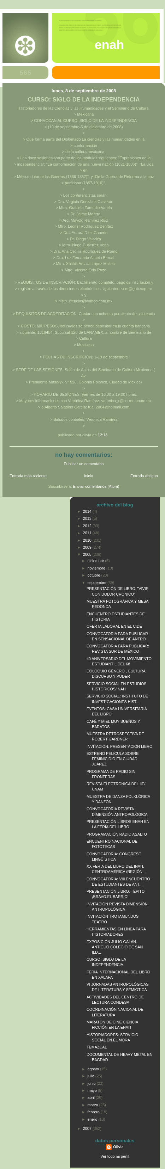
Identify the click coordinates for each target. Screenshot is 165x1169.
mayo (93, 1090)
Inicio (88, 476)
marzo (93, 1105)
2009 (88, 547)
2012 (88, 526)
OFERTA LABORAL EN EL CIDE (114, 626)
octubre (94, 575)
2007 (88, 1128)
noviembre (97, 568)
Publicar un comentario (84, 464)
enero (93, 1119)
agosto (94, 1069)
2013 (88, 518)
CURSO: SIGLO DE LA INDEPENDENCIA (84, 99)
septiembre (97, 582)
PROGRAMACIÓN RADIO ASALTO (117, 834)
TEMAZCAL (97, 1047)
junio (92, 1083)
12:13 (103, 435)
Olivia (118, 1147)
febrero (94, 1112)
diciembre (96, 561)
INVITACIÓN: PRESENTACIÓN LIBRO (120, 746)
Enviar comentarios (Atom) (96, 486)
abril (92, 1097)
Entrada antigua (144, 476)
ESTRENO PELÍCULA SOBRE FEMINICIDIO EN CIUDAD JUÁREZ (113, 758)
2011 (88, 533)
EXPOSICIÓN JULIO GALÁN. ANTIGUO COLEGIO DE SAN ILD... (115, 947)
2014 (88, 511)
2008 (88, 554)
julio (91, 1076)
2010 (88, 540)
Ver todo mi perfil (115, 1156)
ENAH (109, 45)
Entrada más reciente (28, 476)
